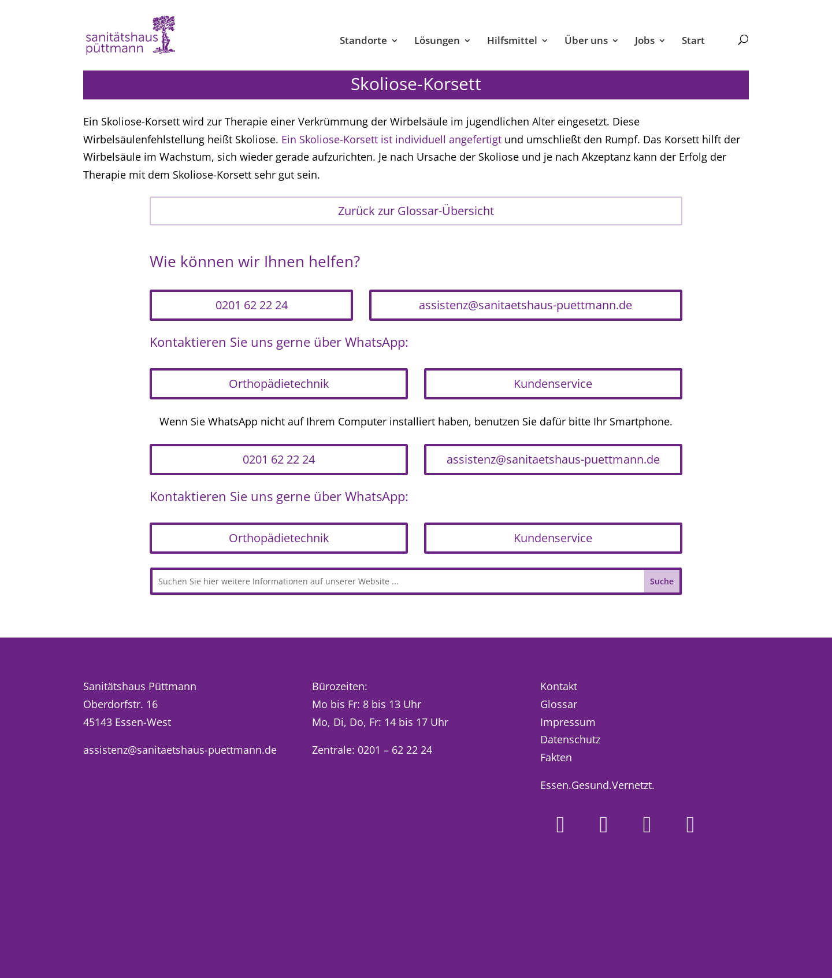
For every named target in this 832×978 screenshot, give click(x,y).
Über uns (586, 41)
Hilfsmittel (512, 41)
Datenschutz (570, 739)
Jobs (645, 41)
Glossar (558, 704)
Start (693, 41)
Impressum (568, 722)
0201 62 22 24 (252, 305)
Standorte (363, 41)
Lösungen (437, 41)
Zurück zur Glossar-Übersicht (416, 210)
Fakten (556, 757)
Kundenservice (553, 383)
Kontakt (558, 686)
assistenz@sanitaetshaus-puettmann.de (525, 305)
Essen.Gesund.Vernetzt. (597, 785)
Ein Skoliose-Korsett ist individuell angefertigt (391, 139)
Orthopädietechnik (279, 383)
